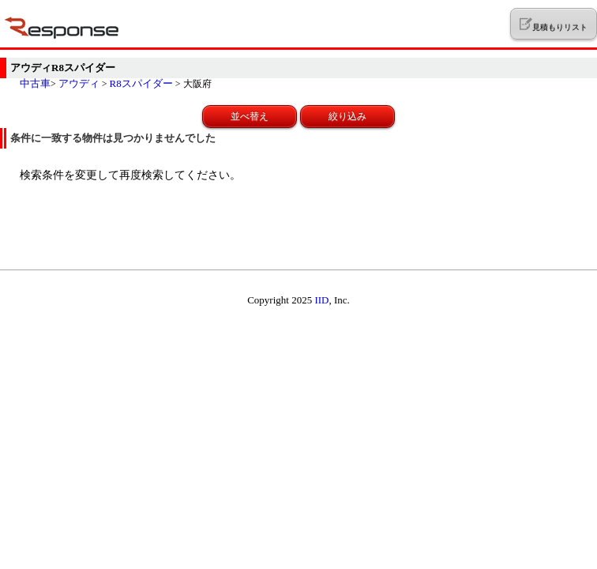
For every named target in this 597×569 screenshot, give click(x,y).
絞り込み (347, 116)
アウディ (79, 83)
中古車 (35, 83)
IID (321, 300)
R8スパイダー (141, 83)
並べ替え (249, 116)
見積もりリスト (553, 24)
